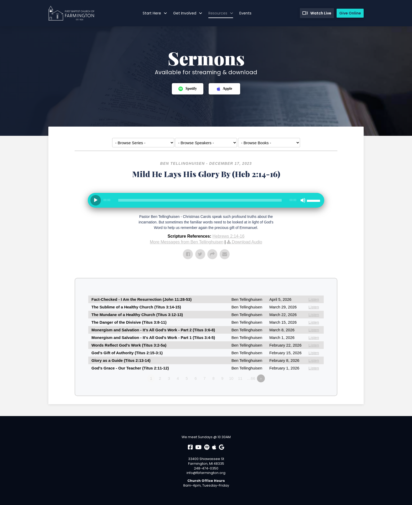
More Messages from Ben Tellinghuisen (186, 242)
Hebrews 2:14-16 (228, 236)
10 (231, 378)
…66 (251, 378)
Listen (313, 299)
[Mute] (303, 200)
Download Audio (247, 242)
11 (240, 378)
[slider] (200, 200)
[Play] (95, 200)
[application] (206, 202)
